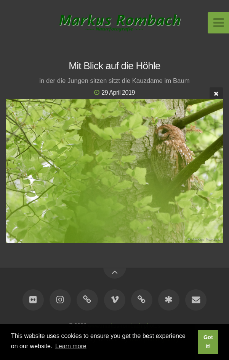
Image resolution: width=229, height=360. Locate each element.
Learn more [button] (70, 346)
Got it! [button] (208, 341)
